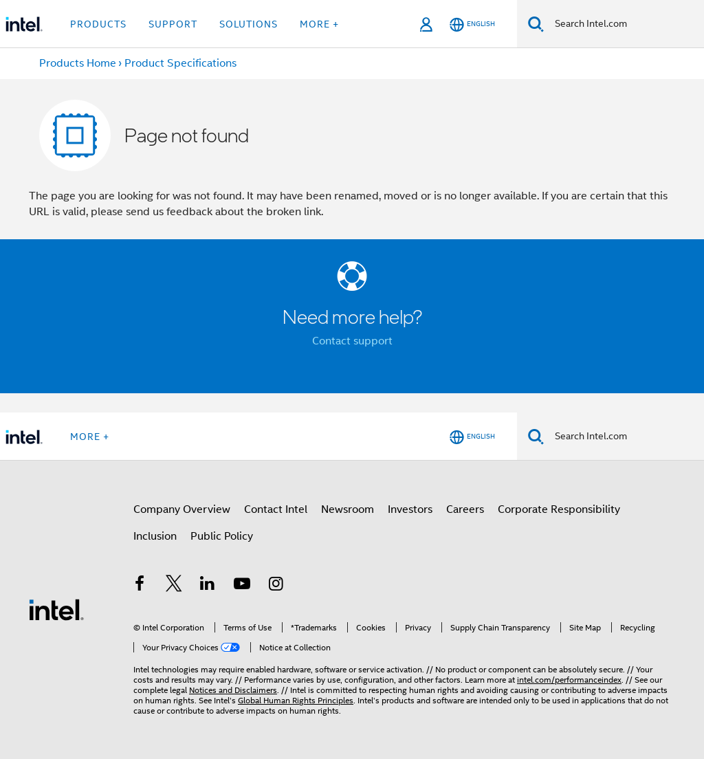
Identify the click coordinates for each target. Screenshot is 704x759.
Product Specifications (180, 63)
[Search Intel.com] (623, 24)
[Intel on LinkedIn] (207, 585)
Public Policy (221, 536)
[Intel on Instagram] (275, 585)
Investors (410, 509)
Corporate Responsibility (559, 509)
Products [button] (98, 24)
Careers (465, 509)
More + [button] (319, 24)
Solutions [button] (248, 24)
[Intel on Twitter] (174, 585)
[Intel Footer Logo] (56, 609)
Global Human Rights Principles (295, 700)
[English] (472, 24)
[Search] (536, 23)
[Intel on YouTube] (242, 585)
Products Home (77, 63)
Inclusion (155, 536)
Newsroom (347, 509)
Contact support (352, 341)
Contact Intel (275, 509)
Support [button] (172, 24)
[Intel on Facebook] (139, 585)
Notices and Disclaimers (233, 690)
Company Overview (181, 509)
